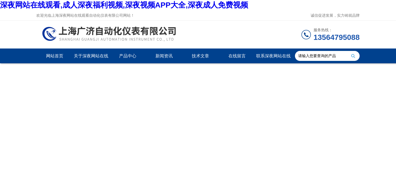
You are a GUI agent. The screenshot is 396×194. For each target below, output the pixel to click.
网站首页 (54, 56)
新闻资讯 (164, 56)
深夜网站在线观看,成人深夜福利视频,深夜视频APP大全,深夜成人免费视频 (124, 5)
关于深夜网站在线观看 (91, 58)
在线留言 (237, 56)
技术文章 (200, 56)
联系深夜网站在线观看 (273, 58)
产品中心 (127, 56)
